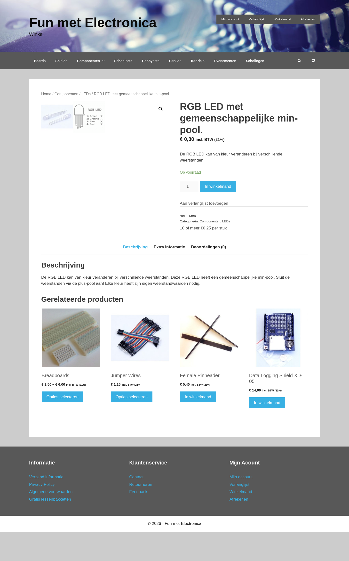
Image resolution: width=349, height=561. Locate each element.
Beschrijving (135, 276)
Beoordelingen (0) (208, 276)
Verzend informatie (46, 506)
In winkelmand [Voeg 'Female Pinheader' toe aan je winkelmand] (198, 426)
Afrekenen (308, 19)
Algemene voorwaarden (51, 521)
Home (46, 94)
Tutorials (197, 61)
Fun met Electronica (93, 22)
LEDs (86, 94)
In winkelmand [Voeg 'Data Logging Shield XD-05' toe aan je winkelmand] (267, 432)
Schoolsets (123, 61)
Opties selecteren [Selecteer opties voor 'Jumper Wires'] (132, 426)
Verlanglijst (256, 19)
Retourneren (140, 514)
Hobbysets (150, 61)
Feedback (138, 521)
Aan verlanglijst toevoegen (204, 203)
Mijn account (230, 19)
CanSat (175, 61)
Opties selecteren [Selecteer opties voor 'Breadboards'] (63, 426)
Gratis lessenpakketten (50, 528)
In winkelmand (218, 186)
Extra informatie (169, 276)
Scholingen (255, 61)
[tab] (135, 276)
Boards (40, 61)
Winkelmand (282, 19)
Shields (61, 61)
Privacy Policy (42, 514)
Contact (136, 506)
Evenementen (225, 61)
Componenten (93, 60)
